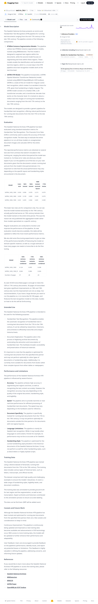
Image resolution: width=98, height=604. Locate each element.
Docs (65, 3)
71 (57, 10)
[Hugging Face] (52, 601)
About (36, 601)
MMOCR (10, 580)
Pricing (72, 3)
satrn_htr (21, 10)
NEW (77, 34)
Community (36, 20)
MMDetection (12, 577)
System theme (10, 601)
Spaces (58, 3)
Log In (83, 3)
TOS (21, 601)
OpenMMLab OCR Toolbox (16, 587)
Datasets (49, 3)
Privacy (28, 601)
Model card (10, 20)
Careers (44, 601)
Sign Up (90, 3)
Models (39, 3)
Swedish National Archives (16, 574)
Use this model (87, 19)
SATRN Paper (11, 584)
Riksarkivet (10, 10)
